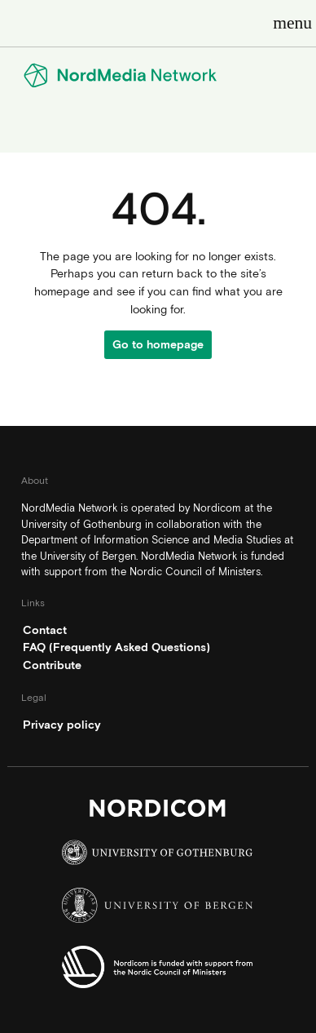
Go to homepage (158, 344)
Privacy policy (62, 724)
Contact (45, 629)
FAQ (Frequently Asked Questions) (116, 647)
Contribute (52, 665)
